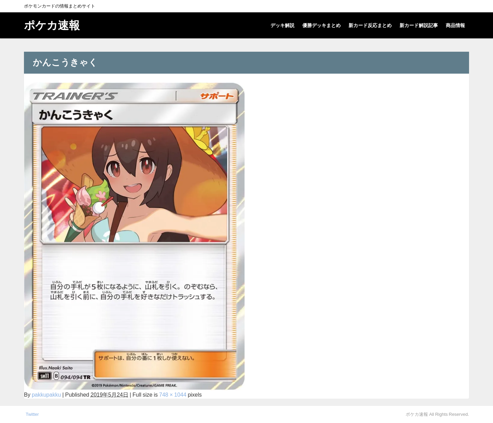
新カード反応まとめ (370, 25)
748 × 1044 (173, 394)
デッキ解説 (282, 25)
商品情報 (455, 25)
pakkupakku (46, 394)
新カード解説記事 (419, 25)
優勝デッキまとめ (321, 25)
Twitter (32, 414)
